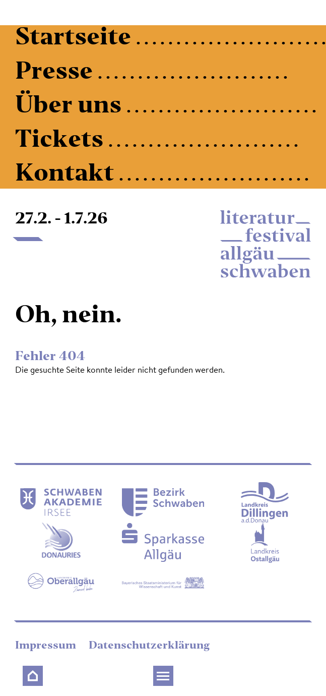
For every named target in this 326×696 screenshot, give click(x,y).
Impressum (47, 646)
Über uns (70, 106)
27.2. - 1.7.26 (61, 219)
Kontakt (67, 174)
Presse (56, 73)
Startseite (75, 38)
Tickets (61, 141)
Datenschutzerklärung (149, 646)
